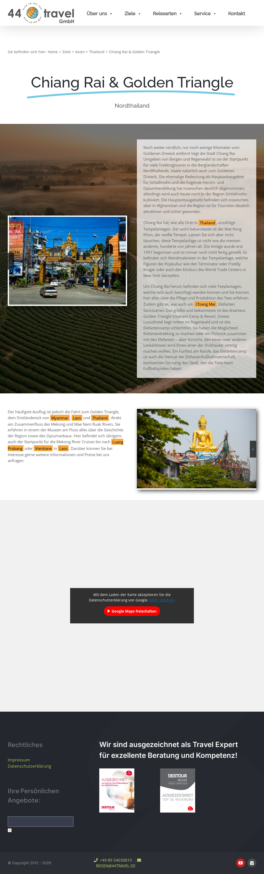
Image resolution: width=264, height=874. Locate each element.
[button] (11, 261)
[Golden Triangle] (196, 448)
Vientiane (43, 448)
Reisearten (168, 13)
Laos (77, 417)
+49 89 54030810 (113, 860)
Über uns (100, 13)
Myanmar (59, 417)
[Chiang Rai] (67, 260)
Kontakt (236, 13)
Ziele (133, 13)
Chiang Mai (205, 304)
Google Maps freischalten (134, 611)
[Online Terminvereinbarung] (252, 863)
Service (205, 13)
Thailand (207, 222)
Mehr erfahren (162, 600)
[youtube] (240, 863)
